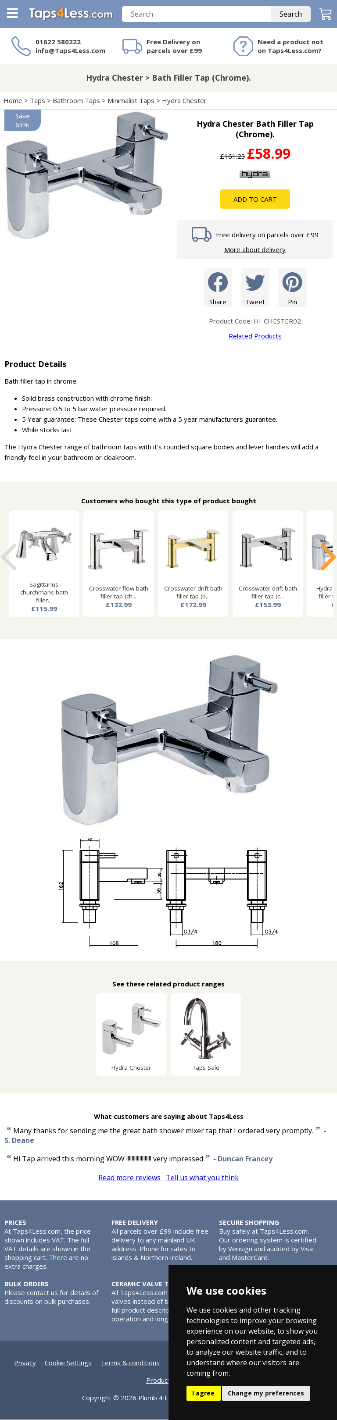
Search (291, 14)
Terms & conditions (130, 1363)
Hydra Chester (184, 100)
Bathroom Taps (76, 100)
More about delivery (255, 250)
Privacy (25, 1363)
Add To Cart (255, 199)
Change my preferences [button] (266, 1393)
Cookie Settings (68, 1363)
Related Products (255, 336)
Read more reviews (129, 1178)
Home (13, 100)
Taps (37, 100)
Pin (292, 287)
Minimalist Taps (131, 100)
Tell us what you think (202, 1178)
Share (218, 287)
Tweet (255, 287)
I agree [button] (203, 1393)
